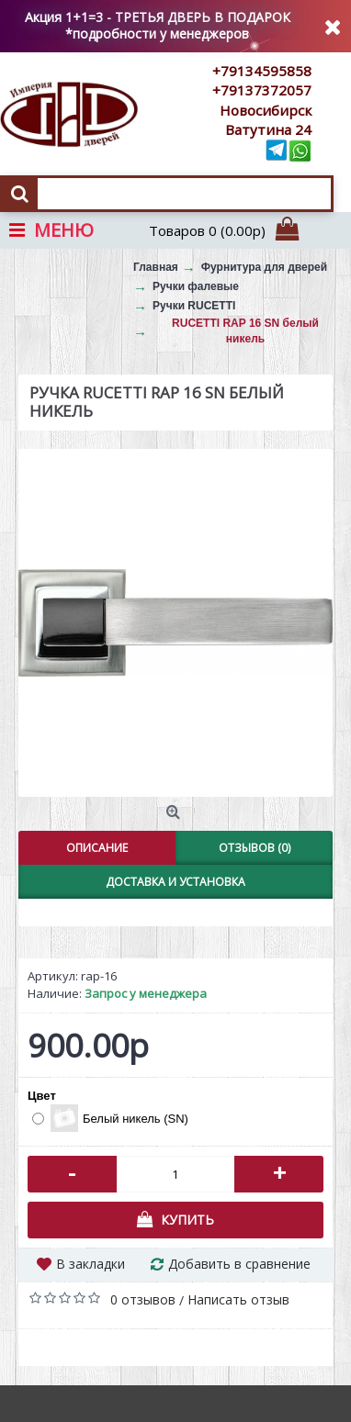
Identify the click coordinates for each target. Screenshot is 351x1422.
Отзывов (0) (254, 848)
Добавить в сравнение (239, 1263)
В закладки (90, 1263)
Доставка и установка (175, 882)
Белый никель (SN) (110, 1118)
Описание (97, 848)
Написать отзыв (238, 1299)
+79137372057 (261, 90)
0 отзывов (143, 1299)
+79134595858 (261, 71)
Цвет (42, 1096)
